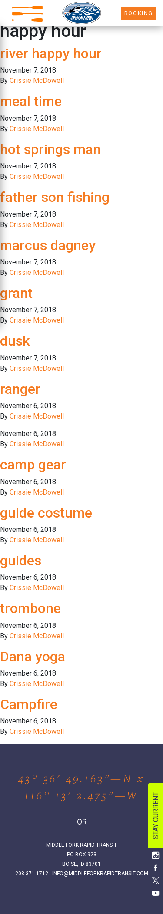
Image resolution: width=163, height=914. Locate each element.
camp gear (33, 464)
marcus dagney (48, 245)
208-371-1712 (31, 874)
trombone (30, 608)
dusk (15, 341)
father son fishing (55, 197)
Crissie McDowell (37, 80)
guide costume (46, 513)
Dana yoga (32, 656)
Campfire (28, 704)
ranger (20, 389)
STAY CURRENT (156, 815)
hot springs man (50, 149)
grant (16, 293)
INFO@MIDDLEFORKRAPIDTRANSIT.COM (100, 874)
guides (20, 560)
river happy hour (51, 53)
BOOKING (138, 13)
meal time (31, 101)
